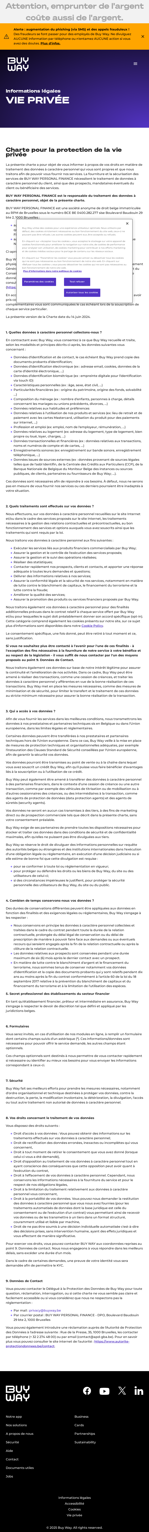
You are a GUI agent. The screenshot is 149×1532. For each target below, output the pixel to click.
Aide (9, 1451)
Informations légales (74, 1498)
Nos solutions (16, 1425)
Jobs (9, 1476)
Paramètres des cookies (39, 281)
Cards (79, 1425)
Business (81, 1416)
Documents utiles (20, 1468)
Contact (12, 1459)
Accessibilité (74, 1503)
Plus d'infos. (50, 43)
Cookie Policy (92, 626)
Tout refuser (77, 281)
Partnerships (84, 1434)
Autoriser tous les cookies (82, 292)
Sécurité (12, 1442)
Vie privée (74, 1515)
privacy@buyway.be (45, 1310)
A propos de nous (19, 1434)
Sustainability (85, 1442)
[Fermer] (127, 223)
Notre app (14, 1416)
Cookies (74, 1509)
